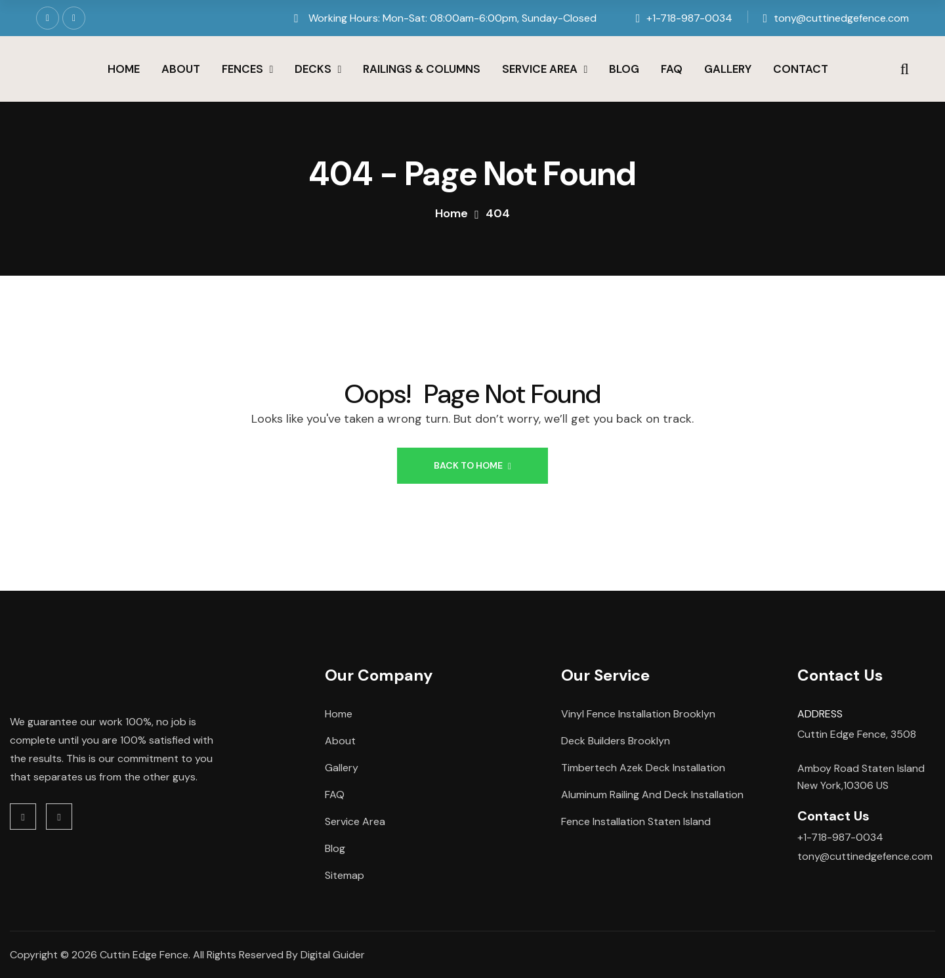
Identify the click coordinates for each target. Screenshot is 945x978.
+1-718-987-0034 (689, 18)
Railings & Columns (421, 68)
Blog (624, 68)
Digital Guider (333, 955)
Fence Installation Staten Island (636, 821)
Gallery (727, 68)
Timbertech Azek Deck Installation (643, 768)
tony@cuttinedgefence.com (841, 18)
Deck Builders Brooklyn (615, 741)
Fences (242, 68)
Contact (800, 68)
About (180, 68)
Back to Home (472, 465)
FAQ (671, 68)
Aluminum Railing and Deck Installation (652, 794)
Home (124, 68)
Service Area (540, 68)
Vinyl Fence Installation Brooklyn (638, 714)
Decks (313, 68)
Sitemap (344, 875)
